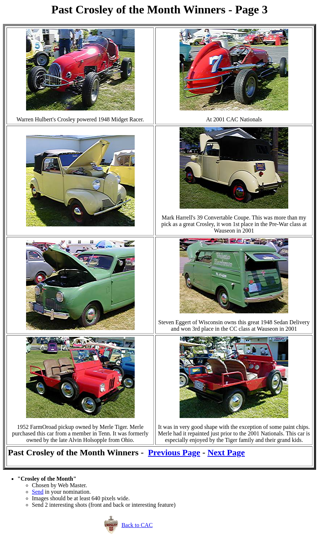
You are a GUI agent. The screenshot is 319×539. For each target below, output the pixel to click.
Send (37, 492)
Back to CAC (136, 525)
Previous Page (174, 452)
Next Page (226, 452)
